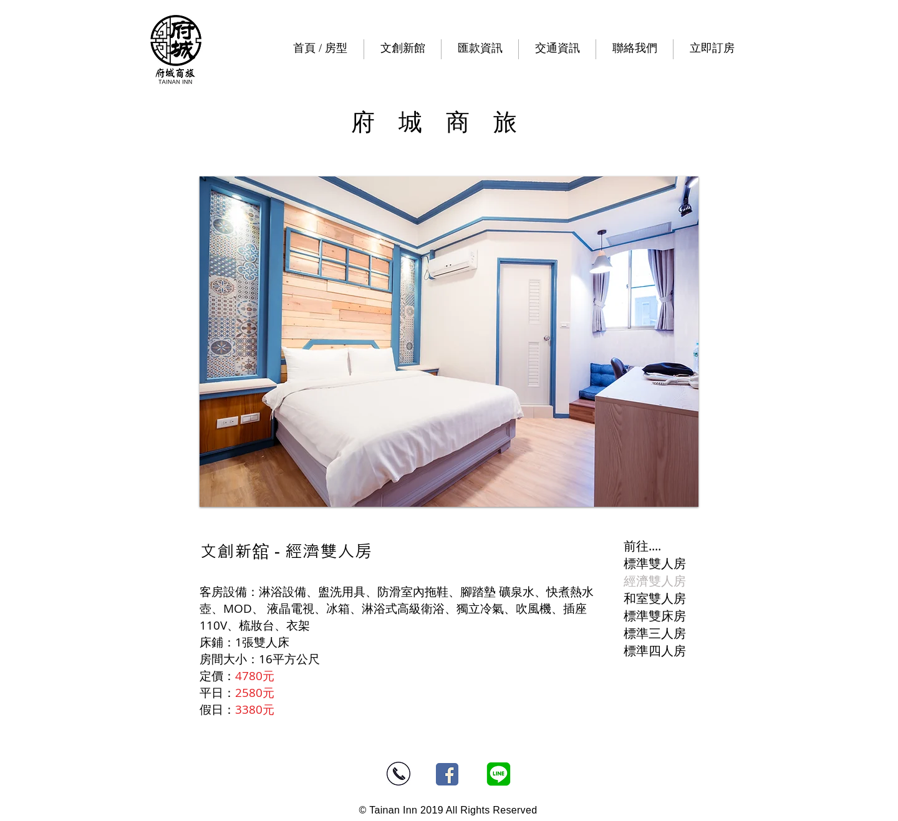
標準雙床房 (655, 615)
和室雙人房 (655, 598)
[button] (402, 49)
